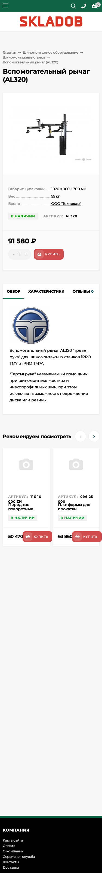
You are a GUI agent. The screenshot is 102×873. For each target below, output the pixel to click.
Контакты (11, 862)
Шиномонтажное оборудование (50, 52)
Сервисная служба (19, 857)
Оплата (9, 846)
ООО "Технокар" (66, 203)
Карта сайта (13, 840)
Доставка (11, 867)
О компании (13, 851)
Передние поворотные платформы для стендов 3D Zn (24, 511)
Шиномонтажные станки (24, 57)
